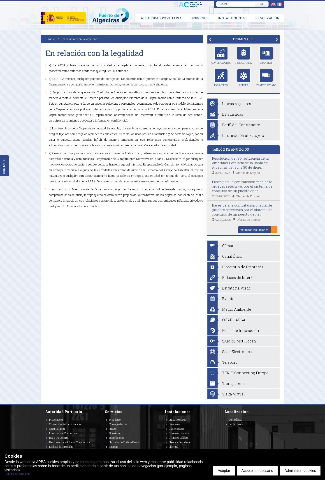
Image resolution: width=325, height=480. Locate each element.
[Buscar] (261, 4)
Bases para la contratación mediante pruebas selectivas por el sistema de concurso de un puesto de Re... (242, 209)
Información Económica (63, 433)
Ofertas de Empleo (248, 173)
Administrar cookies (300, 471)
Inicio (51, 39)
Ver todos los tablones (254, 230)
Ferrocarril (243, 55)
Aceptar (224, 471)
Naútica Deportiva (179, 442)
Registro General (58, 437)
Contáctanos (236, 424)
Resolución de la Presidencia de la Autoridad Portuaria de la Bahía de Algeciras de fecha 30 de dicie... (240, 163)
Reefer (243, 77)
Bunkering (115, 433)
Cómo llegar (236, 419)
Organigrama (57, 428)
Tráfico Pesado (266, 77)
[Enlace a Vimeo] (226, 431)
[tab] (243, 39)
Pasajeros (221, 77)
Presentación (56, 419)
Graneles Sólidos (178, 437)
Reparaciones (117, 437)
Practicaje (115, 419)
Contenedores (221, 55)
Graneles (266, 55)
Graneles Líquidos (179, 433)
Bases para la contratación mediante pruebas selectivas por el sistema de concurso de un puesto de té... (242, 186)
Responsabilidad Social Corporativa (69, 442)
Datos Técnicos (177, 419)
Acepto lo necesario (257, 471)
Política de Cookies (17, 473)
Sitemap (113, 446)
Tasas (112, 428)
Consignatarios (118, 424)
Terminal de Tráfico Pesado (124, 442)
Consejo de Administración (65, 424)
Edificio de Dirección (61, 446)
